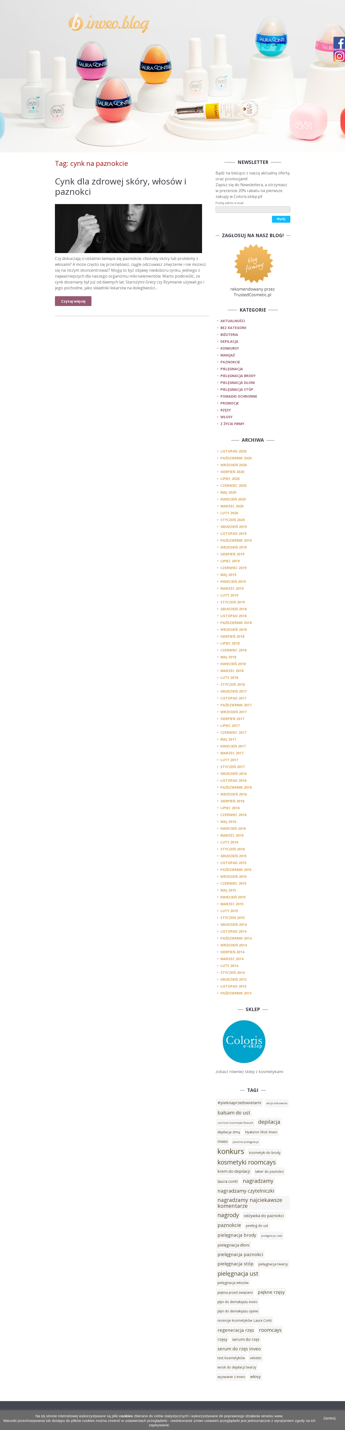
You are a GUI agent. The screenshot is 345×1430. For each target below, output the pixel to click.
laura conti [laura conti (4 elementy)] (227, 1181)
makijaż (227, 355)
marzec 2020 (231, 506)
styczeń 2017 (232, 766)
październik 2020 (236, 458)
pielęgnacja (231, 369)
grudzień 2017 (233, 691)
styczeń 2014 (232, 972)
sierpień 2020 (232, 471)
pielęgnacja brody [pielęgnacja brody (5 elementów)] (236, 1235)
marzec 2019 (231, 588)
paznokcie (230, 362)
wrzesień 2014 (233, 945)
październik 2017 (236, 705)
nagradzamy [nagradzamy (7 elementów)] (258, 1180)
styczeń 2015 (232, 917)
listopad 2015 (233, 862)
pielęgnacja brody (238, 375)
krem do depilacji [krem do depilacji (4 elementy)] (233, 1171)
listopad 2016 (233, 780)
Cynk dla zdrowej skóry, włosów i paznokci (120, 186)
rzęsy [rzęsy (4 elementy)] (222, 1339)
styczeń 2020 (232, 519)
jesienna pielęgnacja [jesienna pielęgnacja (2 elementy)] (246, 1142)
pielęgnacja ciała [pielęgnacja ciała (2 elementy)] (271, 1235)
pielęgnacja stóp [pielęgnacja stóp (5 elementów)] (235, 1263)
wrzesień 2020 (233, 465)
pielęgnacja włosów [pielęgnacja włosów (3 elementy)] (233, 1282)
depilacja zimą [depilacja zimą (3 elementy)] (228, 1132)
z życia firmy (232, 423)
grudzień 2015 (233, 856)
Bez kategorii (233, 327)
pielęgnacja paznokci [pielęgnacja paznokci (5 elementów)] (240, 1254)
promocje (229, 403)
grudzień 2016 (233, 773)
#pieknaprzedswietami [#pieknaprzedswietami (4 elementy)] (239, 1102)
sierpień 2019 (232, 554)
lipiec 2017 (230, 725)
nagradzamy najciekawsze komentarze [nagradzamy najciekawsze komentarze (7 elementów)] (249, 1202)
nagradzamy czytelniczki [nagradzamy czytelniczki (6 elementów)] (245, 1190)
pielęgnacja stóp (236, 389)
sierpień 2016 (232, 801)
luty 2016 (229, 842)
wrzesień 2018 (233, 629)
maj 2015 (228, 890)
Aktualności (232, 320)
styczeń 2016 (232, 849)
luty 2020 (229, 513)
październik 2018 (236, 622)
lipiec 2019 (230, 561)
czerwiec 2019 (233, 567)
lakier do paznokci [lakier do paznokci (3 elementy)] (269, 1171)
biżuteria (229, 334)
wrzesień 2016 (233, 794)
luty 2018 (229, 677)
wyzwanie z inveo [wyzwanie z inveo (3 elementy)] (231, 1376)
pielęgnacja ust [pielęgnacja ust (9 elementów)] (237, 1273)
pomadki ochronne (238, 396)
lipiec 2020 (230, 478)
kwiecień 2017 (233, 746)
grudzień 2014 (233, 924)
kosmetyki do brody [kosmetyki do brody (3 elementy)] (265, 1152)
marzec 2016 (231, 835)
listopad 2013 (233, 986)
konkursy (229, 348)
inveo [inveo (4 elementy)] (222, 1141)
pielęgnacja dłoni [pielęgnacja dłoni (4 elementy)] (233, 1245)
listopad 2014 (233, 931)
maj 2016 (228, 821)
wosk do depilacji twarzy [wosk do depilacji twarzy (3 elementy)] (236, 1367)
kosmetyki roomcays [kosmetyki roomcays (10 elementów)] (246, 1162)
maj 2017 (228, 739)
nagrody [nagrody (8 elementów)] (228, 1215)
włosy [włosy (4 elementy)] (255, 1376)
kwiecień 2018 (233, 663)
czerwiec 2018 (233, 650)
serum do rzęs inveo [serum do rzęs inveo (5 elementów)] (239, 1348)
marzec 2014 (231, 958)
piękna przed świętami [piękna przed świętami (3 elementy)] (235, 1292)
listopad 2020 (233, 451)
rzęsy (225, 410)
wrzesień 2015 (233, 876)
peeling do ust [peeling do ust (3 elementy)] (257, 1225)
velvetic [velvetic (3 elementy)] (256, 1358)
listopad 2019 (233, 533)
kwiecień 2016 (233, 828)
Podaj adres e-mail (229, 203)
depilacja (229, 341)
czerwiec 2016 (233, 814)
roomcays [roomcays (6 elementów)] (270, 1329)
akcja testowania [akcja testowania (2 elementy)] (276, 1103)
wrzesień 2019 (233, 547)
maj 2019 (228, 574)
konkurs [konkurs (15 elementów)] (230, 1151)
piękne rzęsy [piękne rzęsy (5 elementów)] (271, 1292)
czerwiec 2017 (233, 732)
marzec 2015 (231, 904)
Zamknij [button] (329, 1418)
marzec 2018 (231, 670)
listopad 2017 (233, 698)
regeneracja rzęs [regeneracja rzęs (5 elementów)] (235, 1330)
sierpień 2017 (232, 718)
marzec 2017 (231, 753)
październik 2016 (236, 787)
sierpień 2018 (232, 636)
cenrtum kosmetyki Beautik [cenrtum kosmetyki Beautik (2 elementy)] (235, 1122)
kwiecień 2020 (233, 499)
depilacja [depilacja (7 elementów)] (269, 1121)
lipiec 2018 (230, 643)
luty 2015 (229, 910)
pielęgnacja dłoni (237, 382)
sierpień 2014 (232, 952)
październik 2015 (236, 869)
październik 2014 (236, 938)
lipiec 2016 (230, 808)
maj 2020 (228, 492)
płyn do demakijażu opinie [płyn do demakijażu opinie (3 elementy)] (237, 1311)
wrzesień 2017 (233, 711)
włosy (226, 417)
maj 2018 (228, 657)
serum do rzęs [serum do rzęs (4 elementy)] (245, 1339)
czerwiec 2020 (233, 485)
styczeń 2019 (232, 602)
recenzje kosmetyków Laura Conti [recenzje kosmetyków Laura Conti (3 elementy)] (244, 1320)
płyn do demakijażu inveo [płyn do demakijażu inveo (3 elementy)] (237, 1301)
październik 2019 (236, 540)
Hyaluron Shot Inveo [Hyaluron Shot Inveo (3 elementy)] (261, 1132)
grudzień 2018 (233, 609)
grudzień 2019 (233, 526)
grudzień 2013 (233, 979)
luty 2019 (229, 595)
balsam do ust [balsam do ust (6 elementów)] (233, 1112)
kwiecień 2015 (233, 897)
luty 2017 (229, 760)
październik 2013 (236, 993)
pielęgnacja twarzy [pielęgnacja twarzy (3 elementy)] (273, 1264)
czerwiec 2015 (233, 883)
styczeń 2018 (232, 684)
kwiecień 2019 (233, 581)
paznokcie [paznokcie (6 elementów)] (229, 1225)
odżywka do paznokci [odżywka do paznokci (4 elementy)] (264, 1215)
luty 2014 (229, 965)
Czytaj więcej (73, 301)
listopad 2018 (233, 615)
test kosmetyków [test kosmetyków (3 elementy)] (231, 1358)
